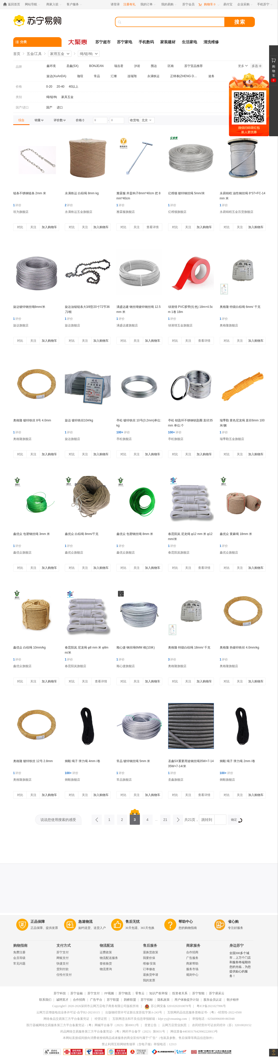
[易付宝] (228, 4)
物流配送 (107, 945)
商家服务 (193, 945)
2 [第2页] (122, 818)
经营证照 (101, 1019)
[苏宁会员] (188, 4)
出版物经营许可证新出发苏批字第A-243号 (133, 1012)
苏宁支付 (62, 952)
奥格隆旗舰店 (229, 325)
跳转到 (206, 820)
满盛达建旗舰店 (127, 325)
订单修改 (149, 969)
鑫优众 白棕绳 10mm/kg (29, 647)
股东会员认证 (212, 999)
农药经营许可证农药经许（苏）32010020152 (222, 1025)
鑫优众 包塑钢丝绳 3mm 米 (31, 534)
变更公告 (150, 1025)
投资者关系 (179, 993)
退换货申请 (150, 975)
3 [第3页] (135, 818)
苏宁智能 (198, 993)
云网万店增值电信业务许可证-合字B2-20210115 (68, 1012)
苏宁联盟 (113, 999)
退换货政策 (150, 952)
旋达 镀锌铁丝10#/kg (79, 420)
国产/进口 (22, 107)
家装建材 (167, 42)
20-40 (61, 86)
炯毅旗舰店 (72, 779)
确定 (235, 820)
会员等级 (19, 958)
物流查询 (106, 969)
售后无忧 (132, 922)
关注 (33, 227)
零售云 (139, 993)
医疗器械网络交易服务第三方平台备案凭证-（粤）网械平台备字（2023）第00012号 (82, 1025)
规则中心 (192, 975)
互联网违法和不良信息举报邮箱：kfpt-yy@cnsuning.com (149, 1019)
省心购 (233, 922)
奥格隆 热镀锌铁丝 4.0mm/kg (239, 647)
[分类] (37, 42)
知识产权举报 (158, 993)
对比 (20, 227)
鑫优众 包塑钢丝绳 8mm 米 (134, 534)
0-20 (49, 86)
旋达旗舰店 (20, 325)
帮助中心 (186, 922)
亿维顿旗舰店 (177, 212)
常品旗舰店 (124, 779)
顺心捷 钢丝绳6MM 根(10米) (135, 647)
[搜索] (173, 21)
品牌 (19, 66)
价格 (19, 86)
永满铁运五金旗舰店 (78, 212)
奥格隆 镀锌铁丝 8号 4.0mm (32, 420)
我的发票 (149, 980)
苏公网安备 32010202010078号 (167, 1006)
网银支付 (62, 958)
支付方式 (63, 945)
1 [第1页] (109, 818)
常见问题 (19, 963)
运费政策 (106, 952)
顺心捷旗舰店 (125, 666)
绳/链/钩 (86, 54)
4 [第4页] (147, 818)
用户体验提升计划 (186, 999)
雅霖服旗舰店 (125, 212)
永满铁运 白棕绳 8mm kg (82, 193)
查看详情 (153, 227)
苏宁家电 (124, 42)
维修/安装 (149, 963)
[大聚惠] (78, 42)
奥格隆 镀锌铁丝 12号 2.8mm (33, 761)
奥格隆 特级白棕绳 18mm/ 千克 (189, 647)
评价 (17, 205)
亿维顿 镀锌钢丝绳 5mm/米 (186, 193)
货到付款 (62, 969)
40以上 (73, 86)
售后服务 (150, 945)
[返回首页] (13, 4)
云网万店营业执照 (174, 1025)
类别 (19, 97)
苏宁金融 (76, 993)
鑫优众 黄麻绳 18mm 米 (236, 534)
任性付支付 (64, 975)
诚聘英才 (62, 999)
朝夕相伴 (233, 999)
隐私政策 (163, 999)
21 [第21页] (165, 818)
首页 (16, 54)
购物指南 (20, 945)
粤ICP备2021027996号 (211, 1006)
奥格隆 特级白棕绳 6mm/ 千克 (240, 307)
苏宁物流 (125, 993)
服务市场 (192, 969)
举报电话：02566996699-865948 (213, 1019)
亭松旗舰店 (124, 439)
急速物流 (85, 922)
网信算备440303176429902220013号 (194, 1031)
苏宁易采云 (216, 993)
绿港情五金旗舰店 (180, 325)
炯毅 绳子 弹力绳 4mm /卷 (82, 761)
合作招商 (192, 952)
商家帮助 (192, 963)
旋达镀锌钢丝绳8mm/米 (29, 307)
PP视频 (109, 993)
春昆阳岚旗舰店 (178, 552)
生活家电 (189, 42)
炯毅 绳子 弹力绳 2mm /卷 (237, 761)
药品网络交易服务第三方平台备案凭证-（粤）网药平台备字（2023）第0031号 (112, 1031)
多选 (256, 66)
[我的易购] (169, 4)
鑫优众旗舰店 (22, 552)
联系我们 (45, 999)
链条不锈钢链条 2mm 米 (29, 193)
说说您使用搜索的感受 (58, 820)
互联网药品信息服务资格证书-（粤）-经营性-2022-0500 (204, 1012)
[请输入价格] (100, 120)
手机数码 (146, 42)
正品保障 (38, 922)
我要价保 (149, 958)
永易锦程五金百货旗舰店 (236, 212)
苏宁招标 (147, 999)
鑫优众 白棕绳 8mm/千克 (82, 534)
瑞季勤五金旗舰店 (232, 439)
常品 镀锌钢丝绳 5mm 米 (133, 761)
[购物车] (209, 4)
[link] (21, 120)
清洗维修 (211, 42)
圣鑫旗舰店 (175, 779)
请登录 (115, 4)
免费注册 (19, 952)
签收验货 (106, 963)
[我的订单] (148, 4)
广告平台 (96, 999)
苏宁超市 (103, 42)
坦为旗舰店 (20, 212)
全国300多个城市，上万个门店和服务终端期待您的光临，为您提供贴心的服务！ (240, 964)
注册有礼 (129, 4)
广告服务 (192, 958)
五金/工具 (34, 54)
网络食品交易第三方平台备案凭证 (66, 1019)
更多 (243, 66)
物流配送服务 (109, 958)
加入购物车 (49, 227)
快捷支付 (62, 963)
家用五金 (57, 54)
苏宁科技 (60, 993)
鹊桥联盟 (130, 999)
